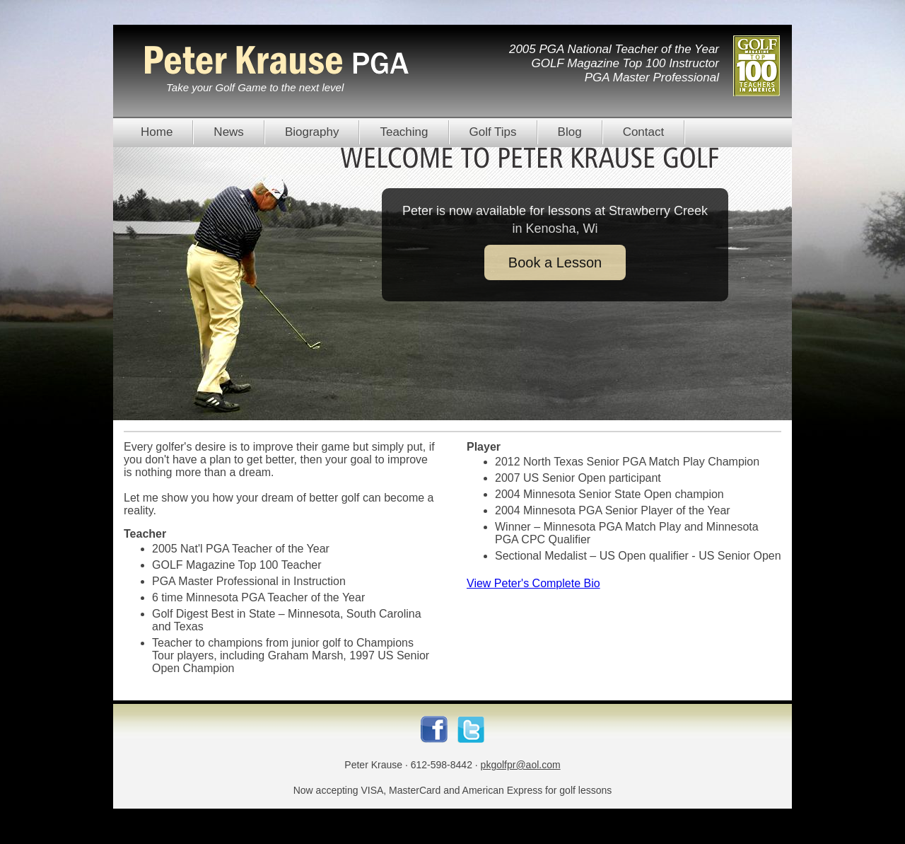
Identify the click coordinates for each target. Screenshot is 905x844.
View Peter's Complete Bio (533, 583)
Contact (644, 132)
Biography (312, 132)
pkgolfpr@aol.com (521, 764)
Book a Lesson (555, 262)
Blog (570, 132)
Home (157, 132)
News (229, 132)
